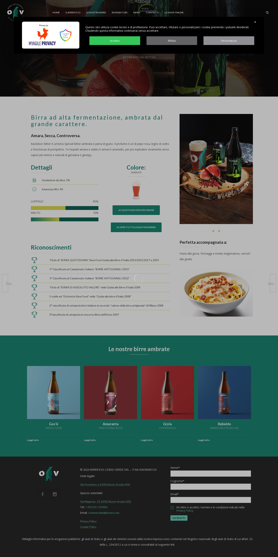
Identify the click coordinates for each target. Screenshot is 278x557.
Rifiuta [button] (172, 40)
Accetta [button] (115, 40)
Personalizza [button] (229, 40)
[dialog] (139, 35)
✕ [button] (255, 22)
